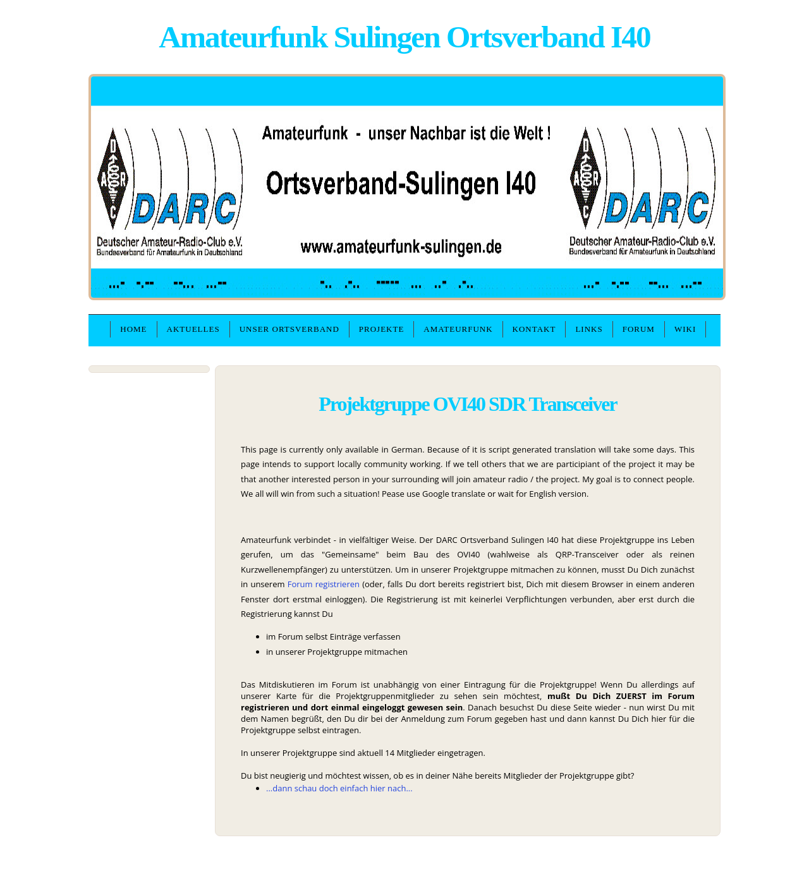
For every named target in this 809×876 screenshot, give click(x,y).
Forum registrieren (324, 584)
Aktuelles (193, 329)
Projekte (381, 329)
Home (133, 329)
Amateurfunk (457, 329)
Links (588, 329)
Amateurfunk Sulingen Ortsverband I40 (404, 37)
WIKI (685, 329)
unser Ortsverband (289, 329)
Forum (639, 329)
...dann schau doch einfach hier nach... (339, 788)
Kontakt (534, 329)
